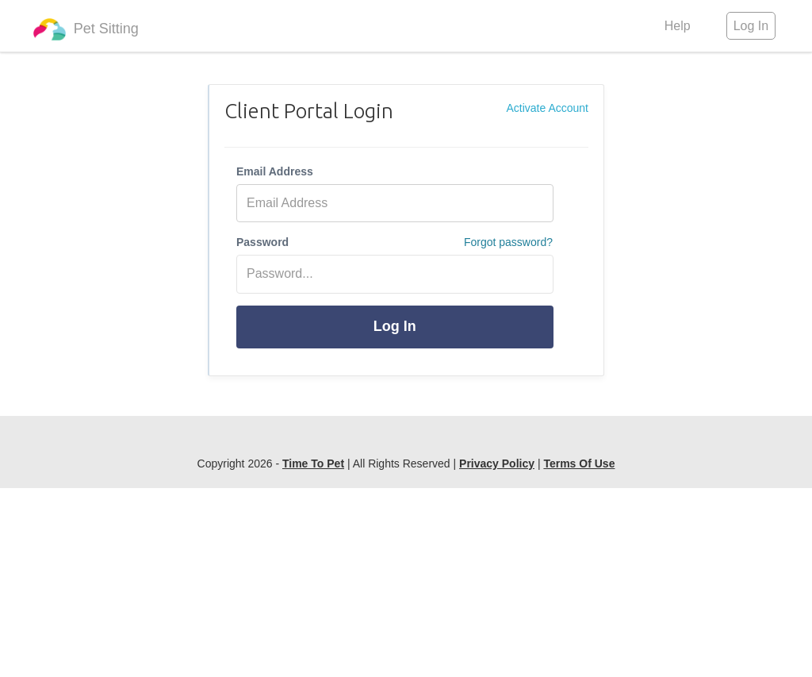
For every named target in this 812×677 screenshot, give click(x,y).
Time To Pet (313, 463)
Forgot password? (508, 242)
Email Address (274, 171)
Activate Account (547, 108)
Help (678, 26)
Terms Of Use (579, 463)
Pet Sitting (86, 29)
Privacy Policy (496, 463)
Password (262, 242)
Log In (394, 326)
